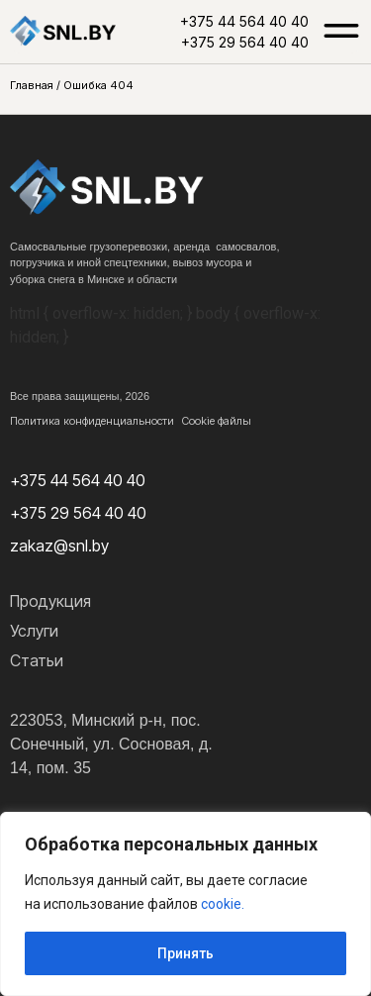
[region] (185, 904)
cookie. (222, 904)
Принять (185, 953)
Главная (31, 85)
